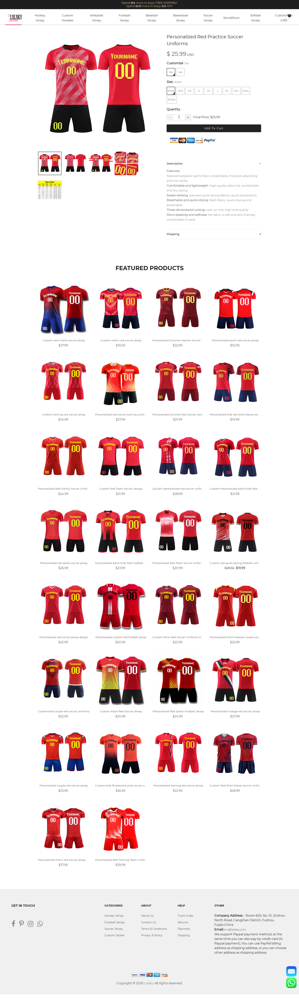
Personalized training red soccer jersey (178, 789)
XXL (236, 90)
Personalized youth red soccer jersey (235, 341)
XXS (180, 90)
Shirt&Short (231, 18)
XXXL (246, 90)
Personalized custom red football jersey (121, 640)
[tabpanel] (97, 90)
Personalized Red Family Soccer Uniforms (63, 491)
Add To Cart (213, 128)
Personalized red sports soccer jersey (63, 565)
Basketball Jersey (180, 18)
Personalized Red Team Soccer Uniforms (178, 565)
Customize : (178, 63)
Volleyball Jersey (96, 18)
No (172, 73)
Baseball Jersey (152, 18)
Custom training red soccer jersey (64, 416)
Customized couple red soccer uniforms (63, 714)
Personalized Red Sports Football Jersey (178, 714)
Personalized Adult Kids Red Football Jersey (121, 565)
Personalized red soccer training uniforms (121, 416)
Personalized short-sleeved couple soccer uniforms (235, 640)
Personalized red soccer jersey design (63, 640)
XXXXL (172, 99)
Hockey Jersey (40, 18)
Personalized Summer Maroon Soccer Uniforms (178, 341)
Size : (174, 82)
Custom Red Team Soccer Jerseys (121, 491)
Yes (180, 72)
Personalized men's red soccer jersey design (63, 864)
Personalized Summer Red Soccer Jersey (178, 416)
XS (189, 90)
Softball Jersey (255, 18)
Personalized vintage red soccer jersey (235, 714)
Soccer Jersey (208, 18)
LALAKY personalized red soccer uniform (178, 491)
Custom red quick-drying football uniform (235, 565)
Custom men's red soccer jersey (121, 341)
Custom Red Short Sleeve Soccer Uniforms (235, 789)
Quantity (173, 109)
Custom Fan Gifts (284, 18)
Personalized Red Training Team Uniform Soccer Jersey (121, 864)
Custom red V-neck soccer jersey (64, 341)
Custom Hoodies (67, 18)
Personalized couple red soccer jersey (63, 789)
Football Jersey (124, 18)
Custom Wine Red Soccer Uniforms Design (178, 640)
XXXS (171, 91)
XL (227, 90)
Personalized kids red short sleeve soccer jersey (235, 416)
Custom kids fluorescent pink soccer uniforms (121, 789)
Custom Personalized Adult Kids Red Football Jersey (235, 491)
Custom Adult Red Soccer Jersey (121, 714)
